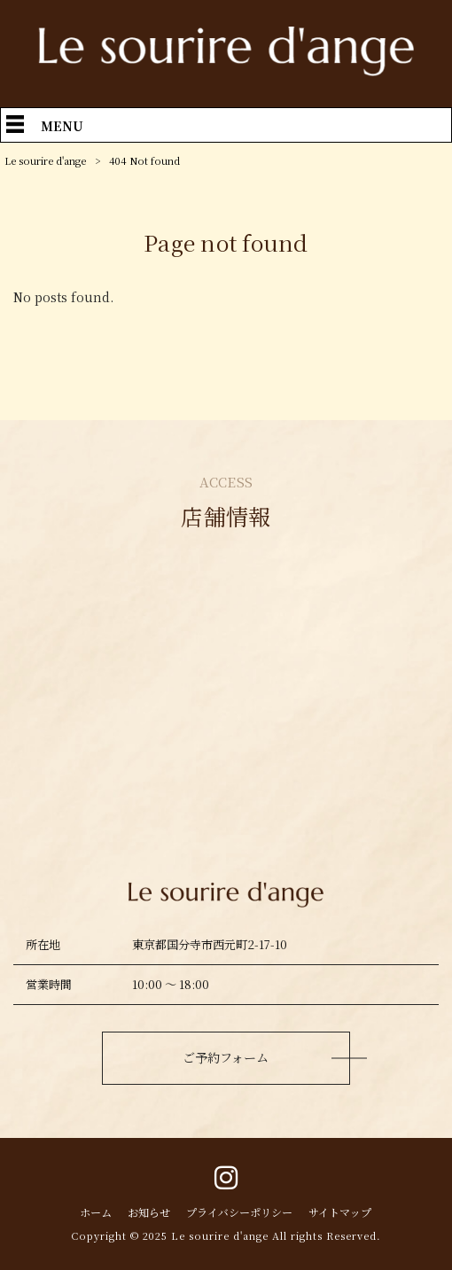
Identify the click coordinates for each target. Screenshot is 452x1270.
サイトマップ (339, 1211)
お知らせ (149, 1211)
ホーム (96, 1211)
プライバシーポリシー (239, 1211)
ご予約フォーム (226, 1057)
